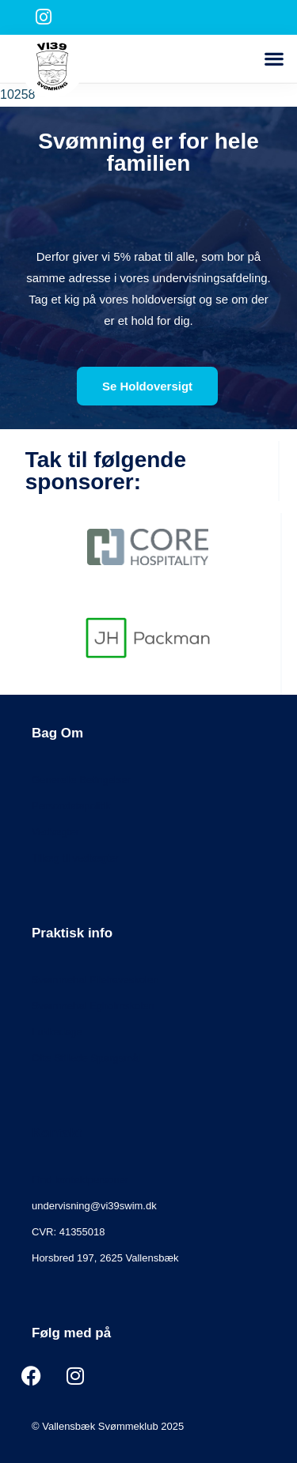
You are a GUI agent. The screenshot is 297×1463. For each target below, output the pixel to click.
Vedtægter (55, 832)
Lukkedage (57, 1032)
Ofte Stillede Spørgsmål (86, 1058)
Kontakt (57, 1133)
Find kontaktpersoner (80, 1180)
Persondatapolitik (71, 806)
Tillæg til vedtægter (75, 858)
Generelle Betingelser (81, 780)
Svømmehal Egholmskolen (93, 1006)
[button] (273, 58)
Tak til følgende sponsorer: (105, 470)
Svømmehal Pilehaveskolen (95, 980)
